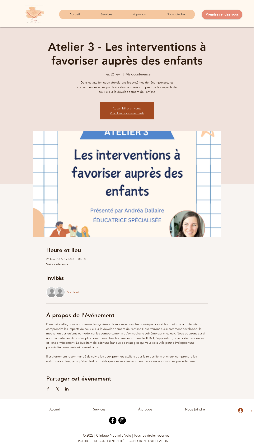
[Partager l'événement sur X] (57, 389)
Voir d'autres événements (127, 113)
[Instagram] (122, 420)
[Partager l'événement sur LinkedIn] (67, 389)
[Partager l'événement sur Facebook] (48, 389)
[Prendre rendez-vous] (222, 14)
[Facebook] (112, 420)
